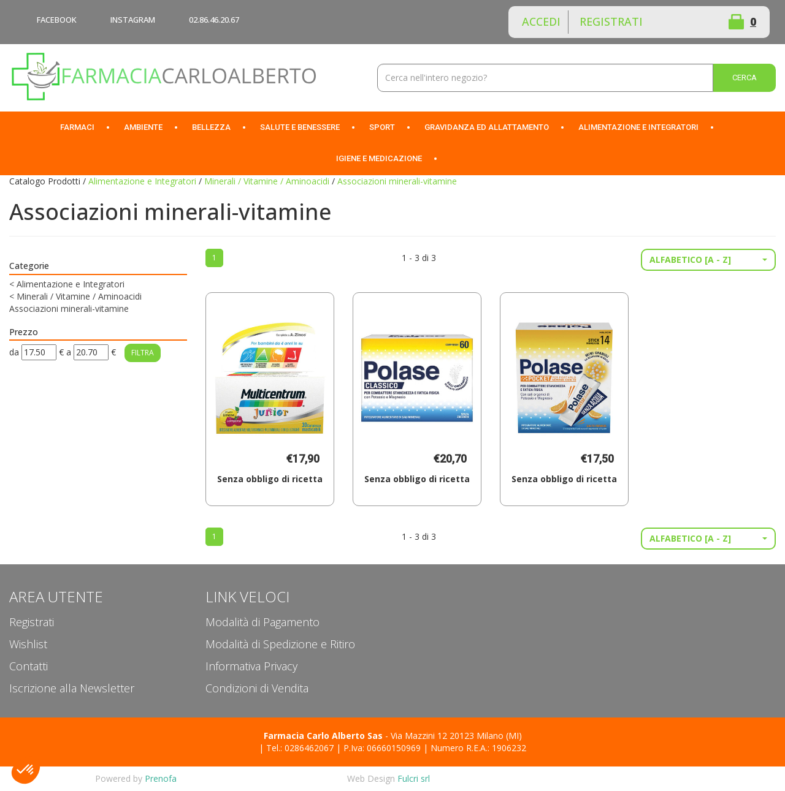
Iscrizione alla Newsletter (71, 688)
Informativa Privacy (251, 666)
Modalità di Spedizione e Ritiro (280, 644)
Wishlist (692, 22)
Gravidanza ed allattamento (486, 127)
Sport (382, 127)
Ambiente (143, 127)
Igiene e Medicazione (379, 158)
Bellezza (211, 127)
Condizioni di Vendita (256, 688)
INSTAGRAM (132, 19)
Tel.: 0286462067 (300, 748)
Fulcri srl (413, 778)
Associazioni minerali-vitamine (69, 308)
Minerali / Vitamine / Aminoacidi (266, 181)
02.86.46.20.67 (214, 19)
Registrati (611, 21)
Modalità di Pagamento (262, 622)
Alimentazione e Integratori (638, 127)
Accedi (541, 21)
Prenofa (161, 778)
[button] (708, 260)
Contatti (28, 666)
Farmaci (77, 127)
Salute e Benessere (300, 127)
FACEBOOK (57, 19)
